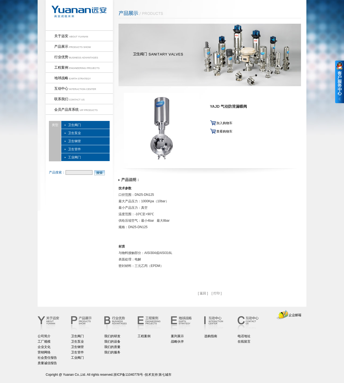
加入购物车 (224, 123)
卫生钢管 (74, 141)
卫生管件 (74, 149)
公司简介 (44, 336)
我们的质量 (112, 347)
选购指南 (210, 336)
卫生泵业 (74, 133)
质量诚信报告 (47, 363)
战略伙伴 (177, 341)
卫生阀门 (74, 125)
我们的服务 (112, 352)
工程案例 (144, 336)
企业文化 (44, 347)
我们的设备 (112, 341)
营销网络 (44, 352)
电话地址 (244, 336)
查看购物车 (224, 131)
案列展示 (177, 336)
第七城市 (165, 375)
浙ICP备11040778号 (128, 375)
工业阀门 (74, 157)
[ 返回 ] (203, 293)
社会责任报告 (47, 358)
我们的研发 (112, 336)
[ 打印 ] (216, 293)
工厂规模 (44, 341)
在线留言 (244, 341)
